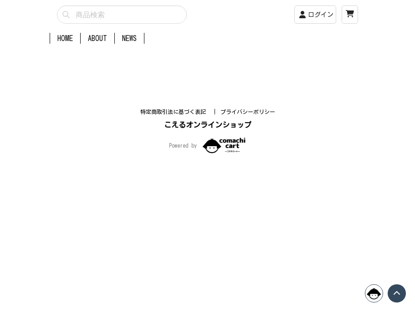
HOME (65, 38)
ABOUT (97, 38)
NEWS (129, 38)
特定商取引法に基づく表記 (174, 190)
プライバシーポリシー (247, 190)
